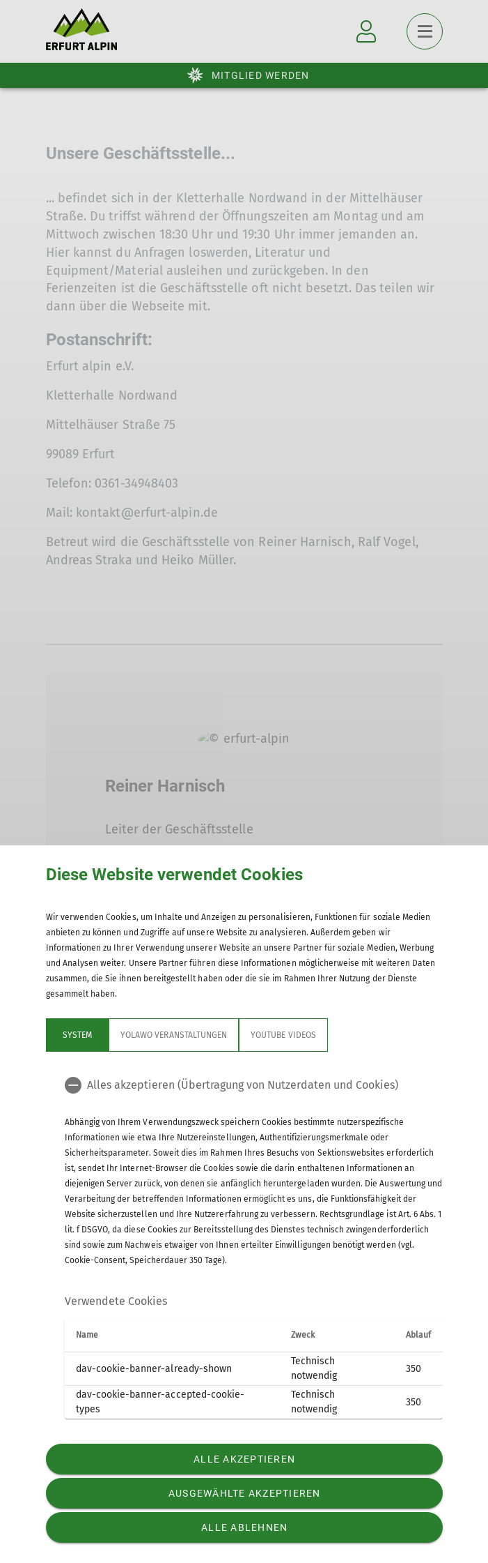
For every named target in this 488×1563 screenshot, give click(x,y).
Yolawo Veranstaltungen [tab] (173, 1035)
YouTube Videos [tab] (283, 1035)
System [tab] (76, 1035)
